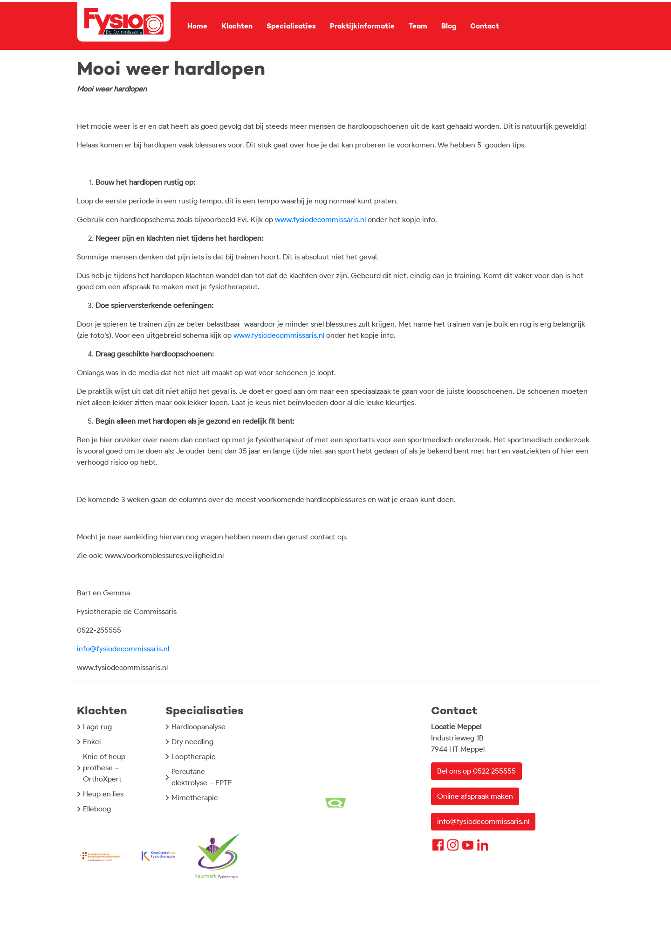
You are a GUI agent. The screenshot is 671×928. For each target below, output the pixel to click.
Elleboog (97, 808)
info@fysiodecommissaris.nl (123, 648)
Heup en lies (103, 793)
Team (418, 26)
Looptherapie (193, 756)
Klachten (237, 26)
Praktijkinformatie (362, 26)
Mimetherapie (194, 797)
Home (197, 26)
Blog (448, 26)
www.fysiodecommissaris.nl (320, 219)
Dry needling (192, 741)
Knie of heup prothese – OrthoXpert (104, 767)
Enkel (92, 741)
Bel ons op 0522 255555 (476, 771)
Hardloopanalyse (198, 726)
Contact (484, 26)
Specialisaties (291, 26)
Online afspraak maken (475, 796)
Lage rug (97, 726)
